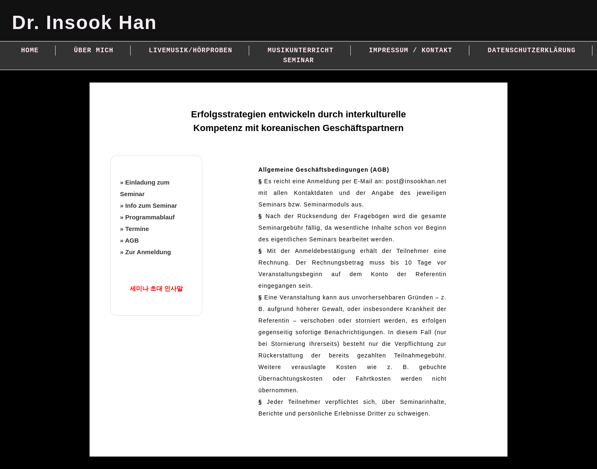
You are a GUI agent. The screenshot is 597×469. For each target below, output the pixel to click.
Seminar (298, 60)
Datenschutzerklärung (531, 50)
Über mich (93, 50)
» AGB (129, 240)
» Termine (134, 228)
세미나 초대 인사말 (156, 288)
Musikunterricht (300, 50)
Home (30, 50)
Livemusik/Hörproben (190, 50)
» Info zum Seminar (148, 205)
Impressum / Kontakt (410, 50)
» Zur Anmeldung (145, 251)
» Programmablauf (147, 217)
